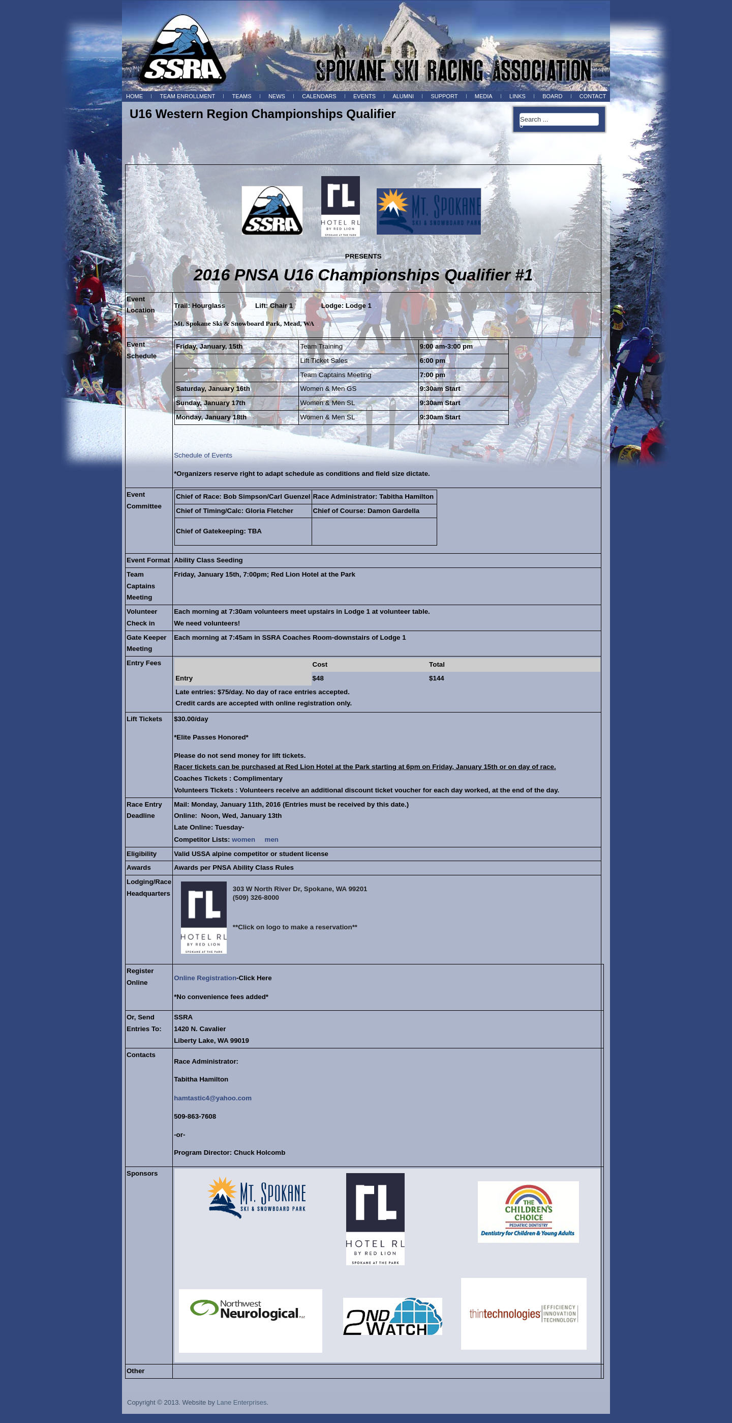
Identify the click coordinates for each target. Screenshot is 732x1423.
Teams (242, 96)
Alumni (403, 96)
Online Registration (205, 978)
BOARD (552, 96)
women (243, 839)
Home (134, 96)
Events (364, 96)
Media (484, 96)
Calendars (319, 96)
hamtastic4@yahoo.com (213, 1098)
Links (517, 96)
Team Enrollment (187, 96)
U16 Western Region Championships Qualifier (263, 114)
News (276, 96)
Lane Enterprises (241, 1402)
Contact (593, 96)
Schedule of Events (203, 455)
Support (444, 96)
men (272, 839)
